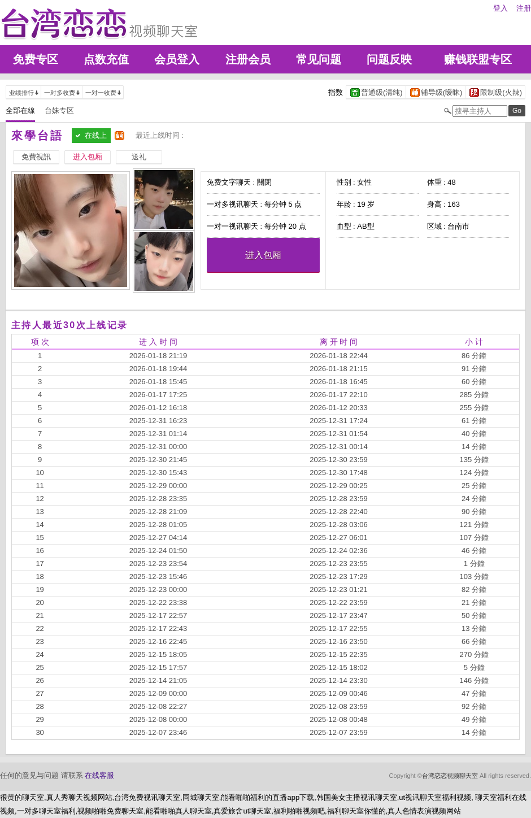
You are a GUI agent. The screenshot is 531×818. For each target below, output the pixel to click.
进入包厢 (263, 255)
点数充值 (106, 59)
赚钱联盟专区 (478, 59)
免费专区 (35, 59)
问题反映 (389, 59)
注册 (523, 8)
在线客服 (99, 775)
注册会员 (248, 59)
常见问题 (318, 59)
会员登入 (176, 59)
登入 (500, 8)
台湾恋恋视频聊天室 (450, 775)
